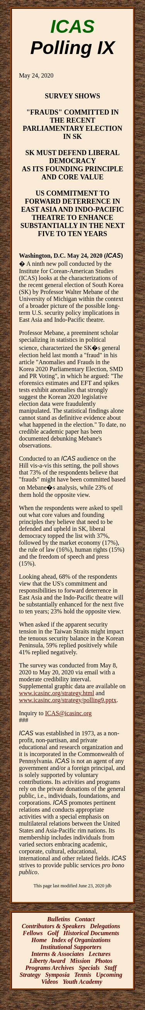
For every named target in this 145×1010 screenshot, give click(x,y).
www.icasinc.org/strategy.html (56, 693)
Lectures (100, 954)
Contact (85, 919)
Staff (110, 967)
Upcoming (109, 974)
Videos (49, 981)
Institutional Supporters (71, 947)
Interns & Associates (57, 954)
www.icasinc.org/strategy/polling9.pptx (67, 700)
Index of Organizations (81, 940)
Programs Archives (49, 967)
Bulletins (58, 919)
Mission (80, 961)
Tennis (82, 974)
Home (39, 940)
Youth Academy (82, 981)
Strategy (30, 974)
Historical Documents (91, 933)
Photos (104, 961)
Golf (52, 933)
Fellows (33, 933)
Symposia (57, 974)
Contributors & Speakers (53, 926)
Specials (89, 967)
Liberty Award (47, 961)
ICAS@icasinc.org (68, 713)
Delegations (105, 926)
